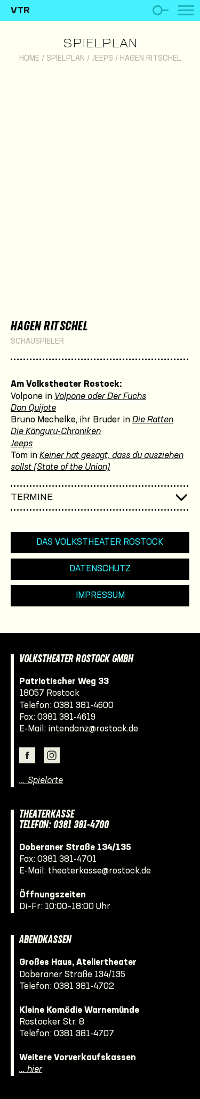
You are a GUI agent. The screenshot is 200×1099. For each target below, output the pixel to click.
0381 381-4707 (84, 1033)
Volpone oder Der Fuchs (100, 396)
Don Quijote (33, 408)
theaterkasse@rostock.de (99, 871)
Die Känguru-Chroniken (56, 431)
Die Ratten (152, 419)
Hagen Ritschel (150, 59)
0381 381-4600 (84, 705)
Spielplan (100, 44)
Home (29, 59)
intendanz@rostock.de (93, 729)
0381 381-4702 (84, 986)
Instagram (52, 755)
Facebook (27, 755)
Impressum (100, 595)
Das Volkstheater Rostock (100, 542)
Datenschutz (100, 568)
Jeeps (102, 59)
